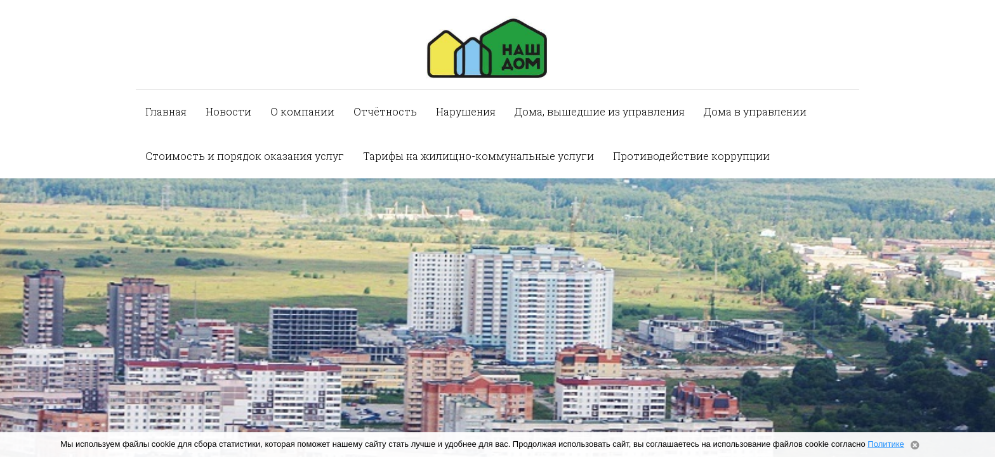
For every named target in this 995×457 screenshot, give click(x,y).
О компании (302, 111)
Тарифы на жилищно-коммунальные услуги (478, 155)
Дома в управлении (755, 111)
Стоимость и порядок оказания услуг (244, 155)
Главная (166, 111)
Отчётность (385, 111)
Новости (228, 111)
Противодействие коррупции (691, 155)
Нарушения (466, 111)
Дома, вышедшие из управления (600, 111)
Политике (885, 444)
